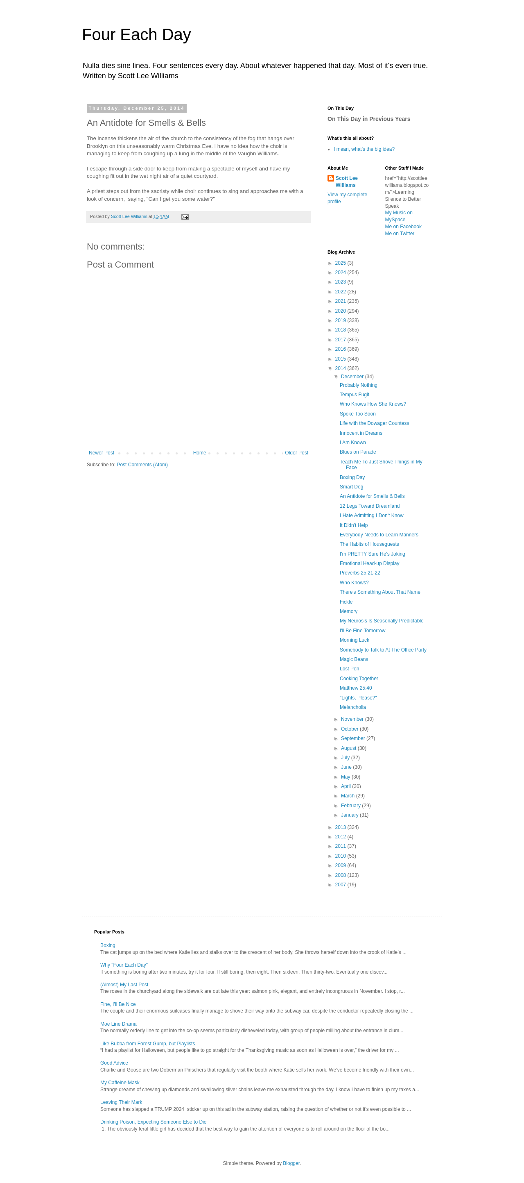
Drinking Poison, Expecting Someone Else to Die (153, 1122)
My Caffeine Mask (120, 1082)
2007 (341, 885)
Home (199, 453)
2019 (341, 320)
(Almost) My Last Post (124, 985)
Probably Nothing (358, 385)
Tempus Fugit (354, 394)
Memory (348, 611)
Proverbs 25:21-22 (360, 573)
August (349, 748)
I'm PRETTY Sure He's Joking (372, 554)
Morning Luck (354, 640)
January (350, 815)
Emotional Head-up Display (369, 563)
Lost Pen (349, 669)
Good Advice (114, 1063)
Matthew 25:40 (356, 688)
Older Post (296, 453)
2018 (341, 330)
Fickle (346, 602)
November (353, 719)
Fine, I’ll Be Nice (118, 1004)
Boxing (107, 945)
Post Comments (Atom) (142, 465)
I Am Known (353, 442)
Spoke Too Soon (358, 414)
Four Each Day (136, 34)
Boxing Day (352, 477)
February (351, 805)
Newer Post (101, 453)
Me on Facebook (403, 226)
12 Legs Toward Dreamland (370, 506)
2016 (341, 349)
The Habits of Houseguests (369, 544)
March (348, 796)
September (353, 738)
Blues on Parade (358, 452)
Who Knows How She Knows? (373, 404)
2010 (341, 856)
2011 (341, 846)
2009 (341, 865)
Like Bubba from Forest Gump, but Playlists (147, 1044)
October (350, 729)
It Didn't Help (354, 525)
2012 (341, 837)
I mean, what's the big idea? (364, 149)
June (347, 767)
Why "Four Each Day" (124, 965)
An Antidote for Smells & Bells (372, 496)
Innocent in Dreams (361, 433)
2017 (341, 340)
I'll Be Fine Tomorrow (362, 631)
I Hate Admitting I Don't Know (372, 515)
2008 (341, 875)
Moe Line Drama (118, 1024)
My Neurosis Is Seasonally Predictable (382, 621)
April (346, 786)
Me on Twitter (400, 233)
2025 (341, 263)
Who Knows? (354, 583)
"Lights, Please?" (358, 698)
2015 (341, 359)
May (346, 777)
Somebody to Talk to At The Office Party (383, 650)
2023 (341, 282)
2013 (341, 827)
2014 (341, 368)
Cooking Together (359, 678)
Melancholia (353, 707)
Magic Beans (354, 659)
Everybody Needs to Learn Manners (379, 535)
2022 (341, 292)
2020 (341, 311)
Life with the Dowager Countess (374, 423)
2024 (341, 272)
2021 (341, 301)
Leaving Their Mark (121, 1102)
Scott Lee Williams (347, 181)
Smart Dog (351, 487)
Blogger (291, 1163)
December (353, 376)
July (346, 758)
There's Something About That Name (380, 592)
